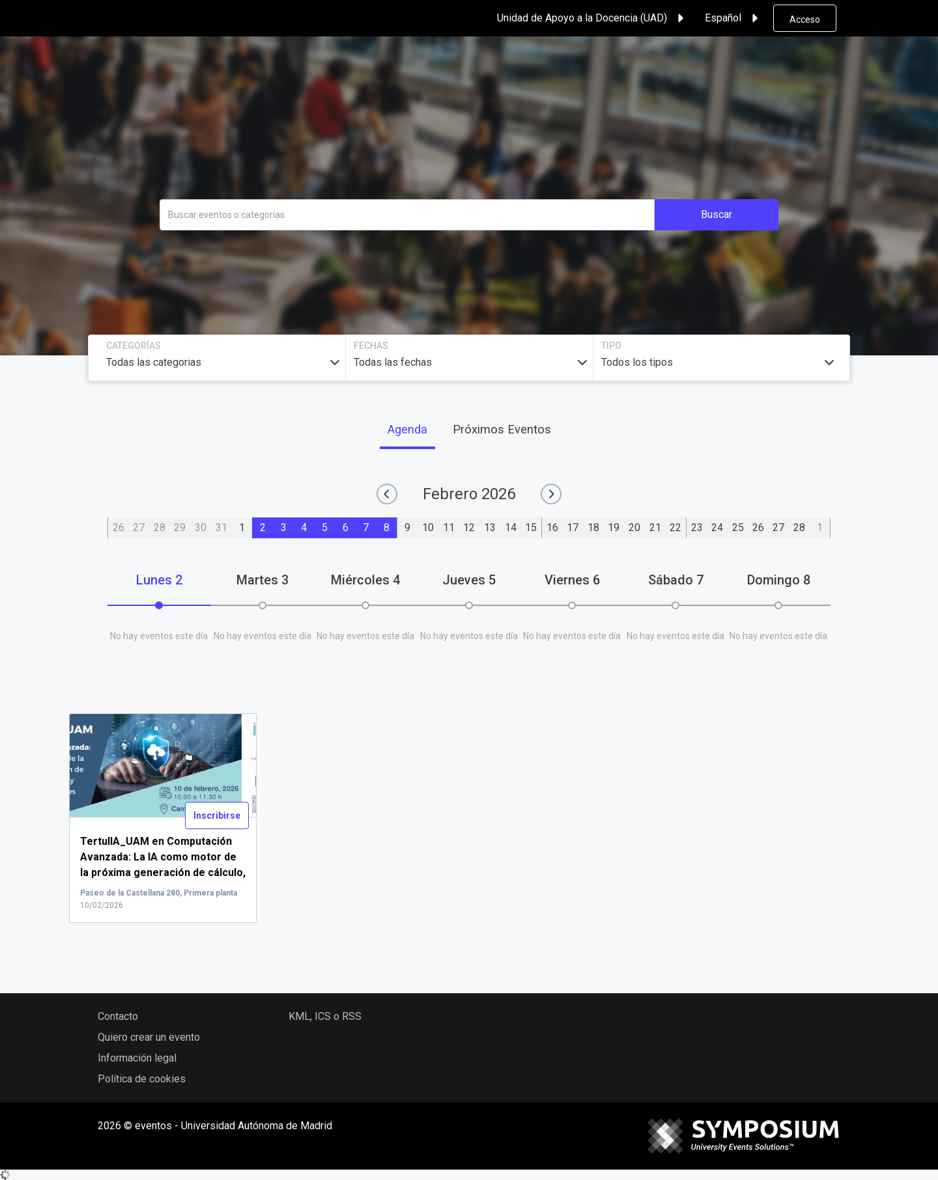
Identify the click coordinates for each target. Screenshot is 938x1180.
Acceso (804, 19)
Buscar (716, 214)
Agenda (407, 429)
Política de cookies (142, 1079)
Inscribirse (216, 815)
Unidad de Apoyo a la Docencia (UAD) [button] (592, 18)
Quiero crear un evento (149, 1037)
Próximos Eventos (502, 429)
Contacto (118, 1016)
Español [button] (733, 18)
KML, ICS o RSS (325, 1016)
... (163, 872)
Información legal (137, 1058)
